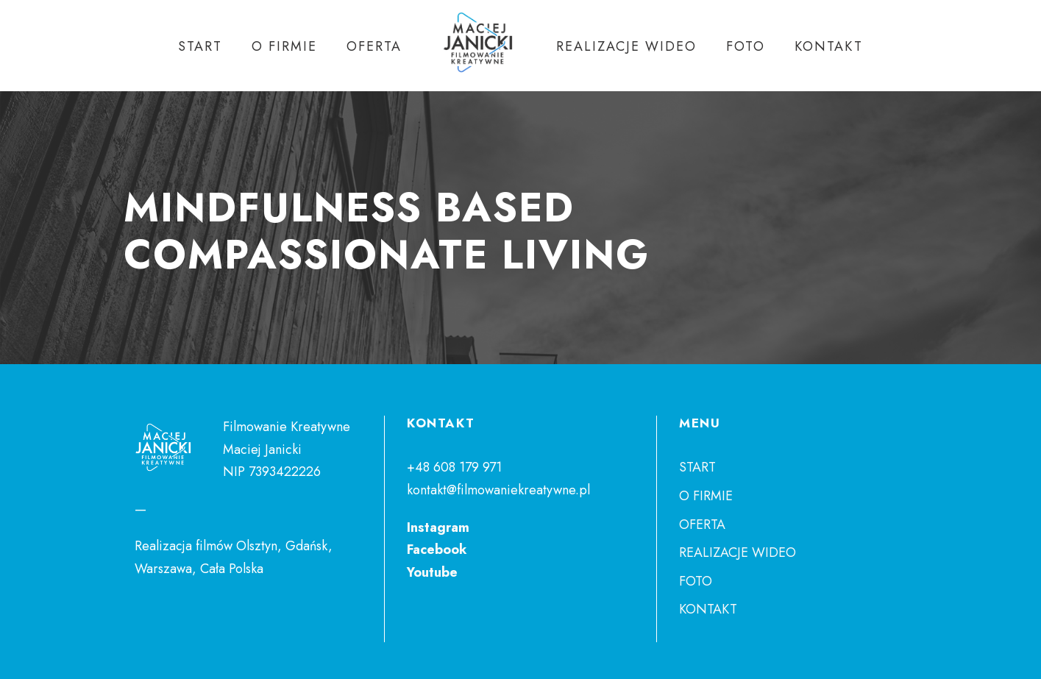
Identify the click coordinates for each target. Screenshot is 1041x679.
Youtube (432, 572)
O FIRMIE (284, 46)
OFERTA (374, 46)
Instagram (438, 527)
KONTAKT (829, 46)
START (200, 46)
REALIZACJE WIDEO (626, 46)
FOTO (745, 46)
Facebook (437, 549)
